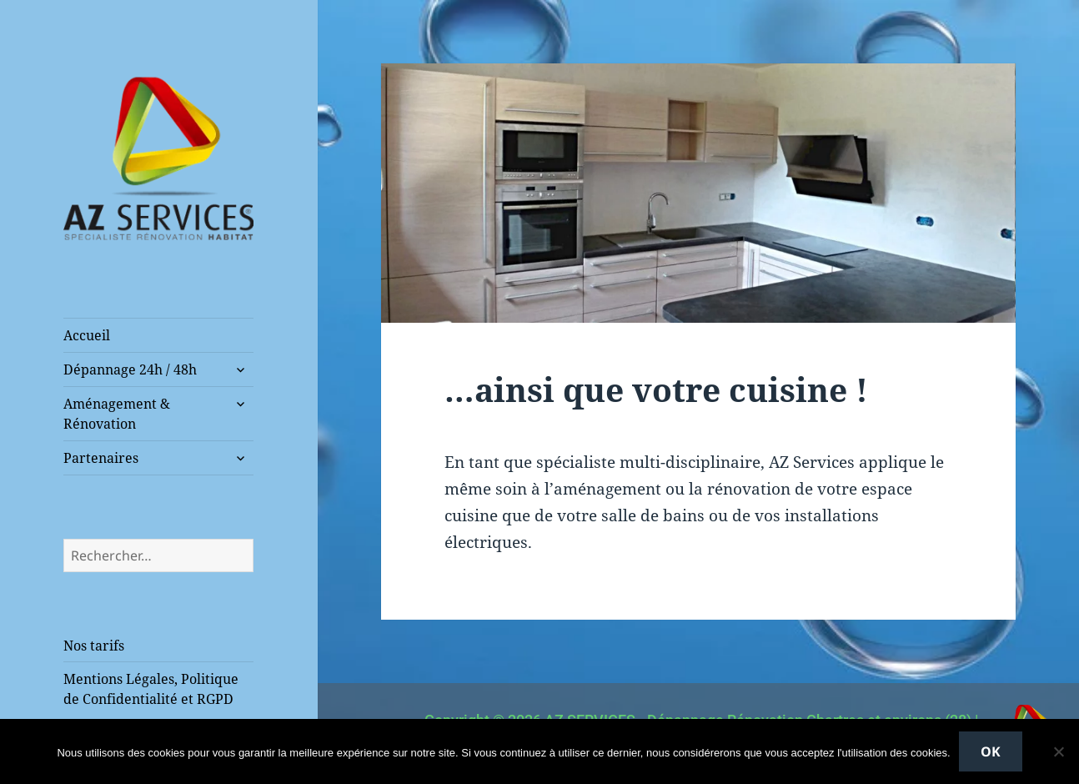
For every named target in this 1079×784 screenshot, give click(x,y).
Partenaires (100, 458)
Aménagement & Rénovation (116, 414)
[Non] (1058, 751)
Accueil (86, 335)
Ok (991, 751)
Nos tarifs (93, 645)
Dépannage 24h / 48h (130, 369)
